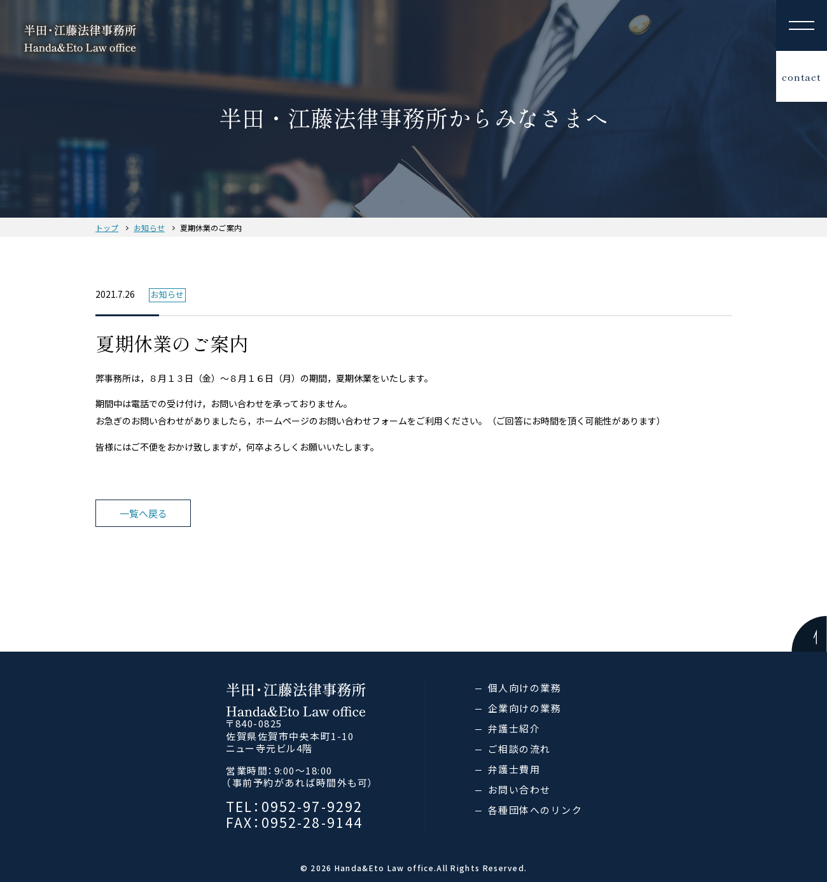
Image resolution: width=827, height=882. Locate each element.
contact (801, 76)
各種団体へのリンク (535, 809)
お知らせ (149, 227)
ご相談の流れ (519, 748)
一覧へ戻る (143, 513)
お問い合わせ (519, 789)
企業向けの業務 (525, 708)
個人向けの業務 (525, 687)
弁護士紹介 (514, 728)
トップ (106, 227)
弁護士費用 (514, 769)
